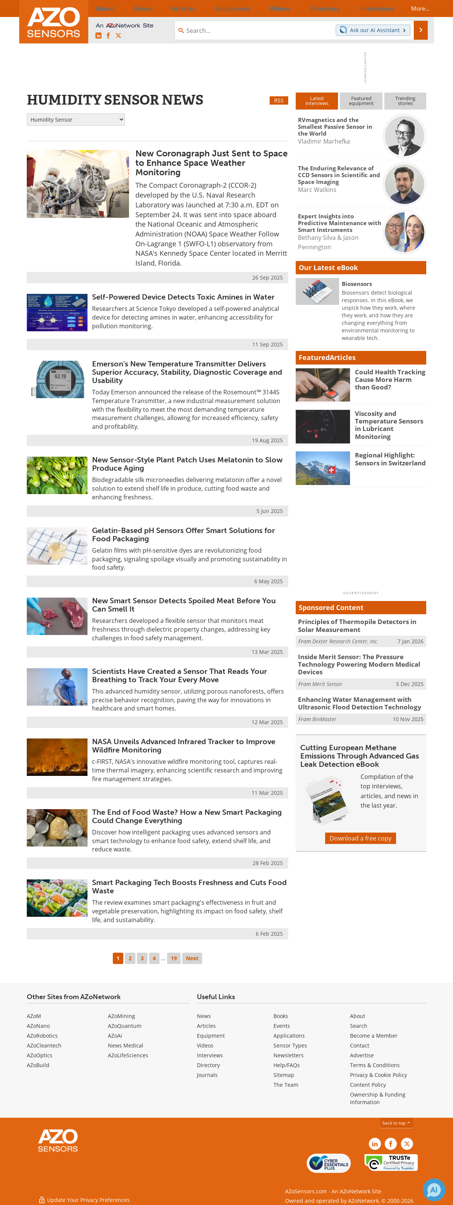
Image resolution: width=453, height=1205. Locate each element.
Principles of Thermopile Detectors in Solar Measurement (359, 625)
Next (192, 958)
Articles (206, 1025)
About (357, 1016)
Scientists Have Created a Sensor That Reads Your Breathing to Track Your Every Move (179, 675)
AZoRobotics (42, 1035)
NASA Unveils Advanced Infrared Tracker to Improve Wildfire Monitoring (183, 745)
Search (358, 1025)
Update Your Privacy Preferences (84, 1195)
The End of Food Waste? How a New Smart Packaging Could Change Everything (187, 816)
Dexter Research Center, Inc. (345, 639)
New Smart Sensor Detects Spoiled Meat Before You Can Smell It (184, 604)
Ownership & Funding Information (377, 1098)
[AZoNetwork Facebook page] (108, 36)
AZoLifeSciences (128, 1055)
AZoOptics (39, 1055)
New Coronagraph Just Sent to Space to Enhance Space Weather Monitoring (211, 163)
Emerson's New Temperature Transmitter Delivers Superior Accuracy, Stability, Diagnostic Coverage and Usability (187, 372)
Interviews (210, 1055)
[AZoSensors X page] (118, 36)
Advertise (362, 1055)
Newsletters (288, 1055)
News (204, 1016)
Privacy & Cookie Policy (378, 1074)
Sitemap (283, 1074)
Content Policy (368, 1084)
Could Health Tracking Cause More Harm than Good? (388, 378)
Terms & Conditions (375, 1065)
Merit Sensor (327, 679)
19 (174, 958)
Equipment (211, 1035)
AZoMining (121, 1016)
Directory (208, 1065)
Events (281, 1025)
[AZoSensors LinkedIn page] (98, 36)
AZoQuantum (124, 1025)
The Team (285, 1084)
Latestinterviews (317, 101)
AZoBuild (38, 1065)
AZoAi (115, 1035)
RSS (279, 100)
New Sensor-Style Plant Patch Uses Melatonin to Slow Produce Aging (187, 464)
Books (280, 1016)
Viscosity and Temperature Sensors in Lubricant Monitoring (389, 420)
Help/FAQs (286, 1065)
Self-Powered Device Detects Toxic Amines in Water (183, 296)
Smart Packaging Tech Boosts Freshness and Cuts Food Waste (189, 886)
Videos (205, 1045)
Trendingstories (405, 101)
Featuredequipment (361, 101)
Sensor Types (290, 1045)
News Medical (125, 1045)
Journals (207, 1074)
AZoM (34, 1016)
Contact (359, 1045)
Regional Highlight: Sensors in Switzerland (387, 458)
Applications (289, 1035)
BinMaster (324, 713)
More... (414, 8)
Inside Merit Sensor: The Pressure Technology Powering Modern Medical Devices (352, 661)
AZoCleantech (44, 1045)
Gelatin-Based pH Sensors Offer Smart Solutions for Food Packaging (183, 534)
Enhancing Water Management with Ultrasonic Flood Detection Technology (353, 698)
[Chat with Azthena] (434, 1190)
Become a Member (374, 1035)
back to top (396, 1123)
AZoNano (38, 1025)
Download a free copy (361, 832)
